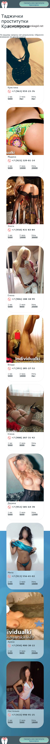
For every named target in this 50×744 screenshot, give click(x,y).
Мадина (12, 157)
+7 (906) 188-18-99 (21, 299)
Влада (11, 365)
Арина (11, 642)
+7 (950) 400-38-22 (21, 645)
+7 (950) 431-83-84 (21, 230)
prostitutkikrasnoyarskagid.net (25, 26)
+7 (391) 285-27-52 (21, 368)
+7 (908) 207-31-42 (21, 437)
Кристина (13, 87)
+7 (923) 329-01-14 (21, 160)
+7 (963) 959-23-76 (21, 91)
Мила (10, 572)
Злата (11, 226)
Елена (11, 295)
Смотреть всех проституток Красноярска (34, 4)
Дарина (12, 503)
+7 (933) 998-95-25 (21, 715)
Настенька (13, 711)
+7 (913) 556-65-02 (21, 576)
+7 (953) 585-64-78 (21, 507)
